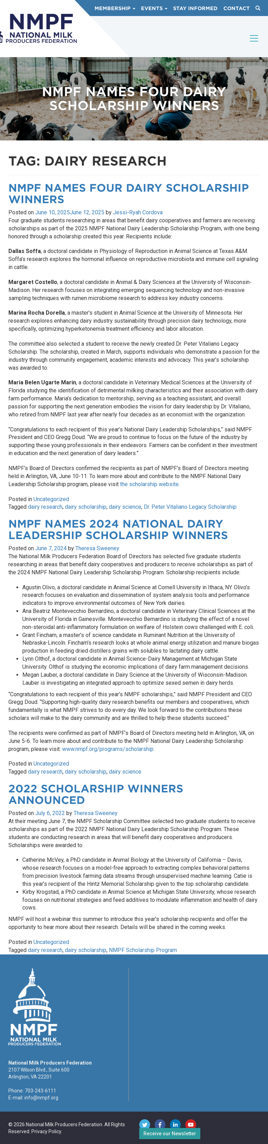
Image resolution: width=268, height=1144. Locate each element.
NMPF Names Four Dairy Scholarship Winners (128, 194)
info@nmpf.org (41, 1097)
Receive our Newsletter (169, 1133)
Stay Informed (195, 8)
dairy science (125, 507)
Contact (236, 8)
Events (154, 8)
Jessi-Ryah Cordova (138, 212)
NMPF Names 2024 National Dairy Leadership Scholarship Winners (118, 529)
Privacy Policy (46, 1131)
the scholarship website (149, 484)
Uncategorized (51, 499)
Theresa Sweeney (97, 548)
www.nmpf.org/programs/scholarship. (108, 749)
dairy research (45, 507)
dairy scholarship (85, 507)
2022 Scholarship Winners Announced (95, 794)
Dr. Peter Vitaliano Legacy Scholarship (190, 507)
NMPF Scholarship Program (143, 950)
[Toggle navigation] (254, 44)
